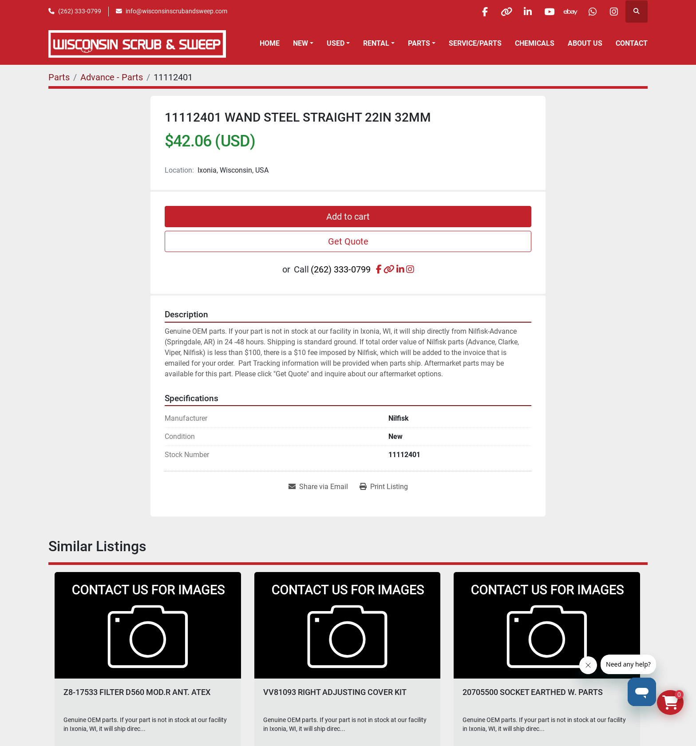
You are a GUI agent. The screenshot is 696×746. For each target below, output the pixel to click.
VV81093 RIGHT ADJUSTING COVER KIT (335, 692)
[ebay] (568, 11)
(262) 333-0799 (79, 11)
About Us (585, 43)
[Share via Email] (318, 486)
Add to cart (348, 216)
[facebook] (478, 11)
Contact (632, 43)
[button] (303, 43)
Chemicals (534, 43)
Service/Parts (475, 43)
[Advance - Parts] (111, 77)
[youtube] (545, 11)
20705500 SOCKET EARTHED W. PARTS (533, 692)
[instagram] (613, 11)
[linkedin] (523, 11)
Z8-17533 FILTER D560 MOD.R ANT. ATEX (136, 692)
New (300, 43)
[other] (500, 11)
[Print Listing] (384, 486)
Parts (419, 43)
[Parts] (59, 77)
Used (335, 43)
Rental (376, 43)
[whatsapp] (591, 11)
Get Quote (348, 241)
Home (270, 43)
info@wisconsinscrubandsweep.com (176, 11)
